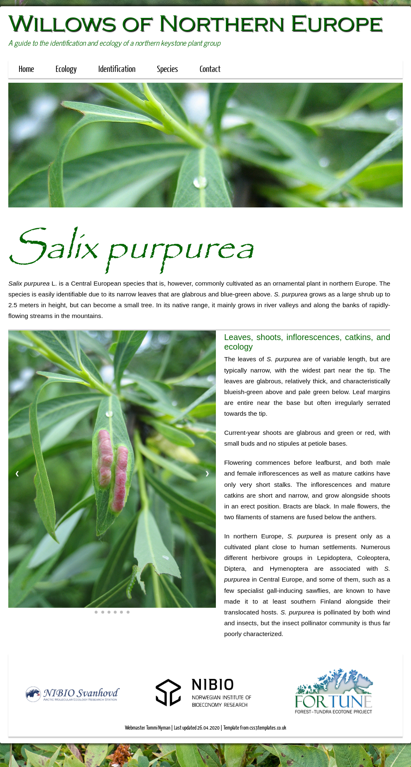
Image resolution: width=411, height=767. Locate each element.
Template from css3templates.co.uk (254, 727)
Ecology (66, 68)
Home (26, 68)
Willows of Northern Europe (195, 23)
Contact (210, 68)
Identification (116, 68)
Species (171, 68)
